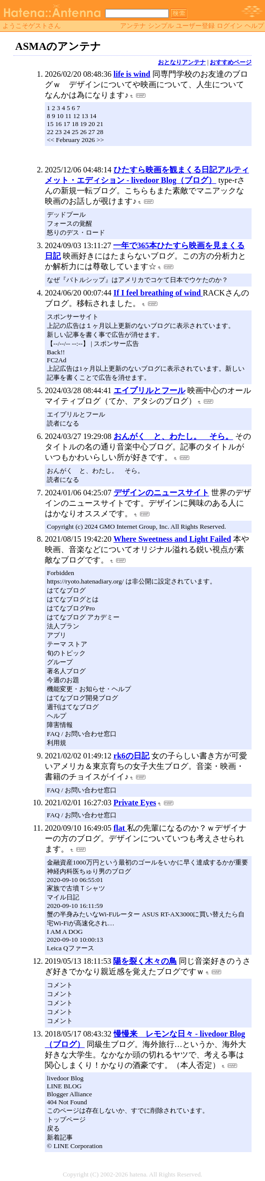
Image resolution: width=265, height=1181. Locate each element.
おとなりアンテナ (182, 62)
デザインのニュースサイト (161, 492)
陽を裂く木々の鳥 (145, 961)
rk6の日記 (131, 755)
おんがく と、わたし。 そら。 (173, 436)
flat (120, 828)
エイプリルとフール (149, 390)
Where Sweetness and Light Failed (172, 539)
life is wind (132, 74)
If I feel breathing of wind (158, 293)
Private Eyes (135, 802)
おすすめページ (231, 62)
